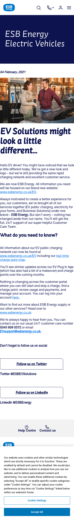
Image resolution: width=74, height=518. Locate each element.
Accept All (37, 513)
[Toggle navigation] (69, 7)
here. (16, 298)
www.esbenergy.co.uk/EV (18, 192)
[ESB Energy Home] (37, 445)
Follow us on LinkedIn (32, 392)
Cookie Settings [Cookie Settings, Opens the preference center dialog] (37, 502)
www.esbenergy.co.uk (15, 313)
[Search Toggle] (40, 7)
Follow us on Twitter (31, 364)
